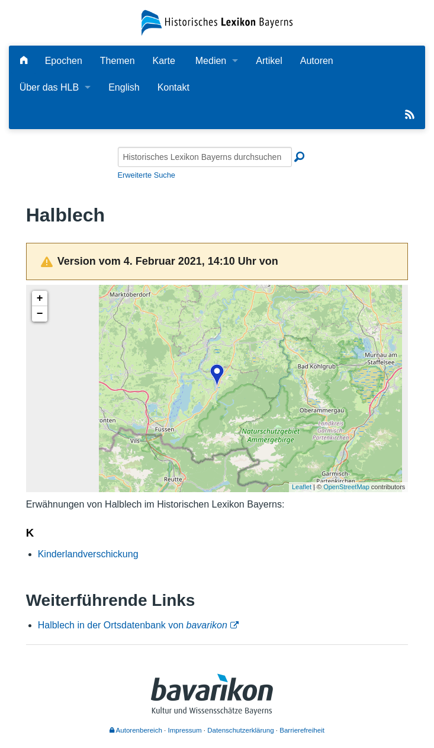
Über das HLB (49, 87)
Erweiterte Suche (146, 175)
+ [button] (40, 298)
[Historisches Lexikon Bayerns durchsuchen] (205, 157)
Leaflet (301, 486)
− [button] (40, 314)
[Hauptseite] (23, 60)
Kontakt (173, 87)
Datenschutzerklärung (240, 730)
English (123, 87)
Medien (210, 61)
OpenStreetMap (346, 486)
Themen (117, 61)
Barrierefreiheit (301, 730)
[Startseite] (217, 22)
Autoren (316, 61)
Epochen (63, 61)
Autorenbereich (136, 730)
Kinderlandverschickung (88, 554)
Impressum (185, 730)
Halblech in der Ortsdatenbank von (132, 625)
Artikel (269, 61)
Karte (164, 61)
